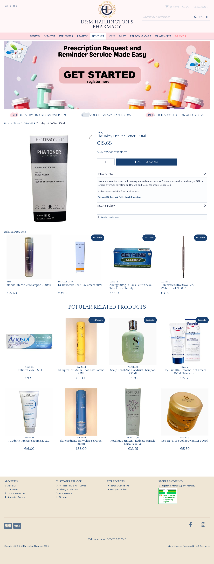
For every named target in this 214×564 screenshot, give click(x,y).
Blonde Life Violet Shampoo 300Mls (28, 285)
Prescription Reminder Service (71, 486)
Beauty (82, 36)
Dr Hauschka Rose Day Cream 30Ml (80, 285)
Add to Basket (146, 161)
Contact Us (11, 490)
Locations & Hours (15, 493)
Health (49, 36)
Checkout (201, 6)
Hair (112, 36)
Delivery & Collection (67, 490)
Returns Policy (64, 493)
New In (35, 36)
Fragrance (163, 36)
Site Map (61, 497)
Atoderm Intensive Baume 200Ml (29, 440)
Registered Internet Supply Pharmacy (177, 486)
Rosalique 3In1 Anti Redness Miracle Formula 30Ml (133, 442)
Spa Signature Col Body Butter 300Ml (184, 440)
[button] (90, 137)
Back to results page (110, 217)
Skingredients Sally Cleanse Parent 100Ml (81, 442)
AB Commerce (203, 546)
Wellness (66, 36)
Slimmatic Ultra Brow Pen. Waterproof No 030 (177, 286)
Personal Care (140, 36)
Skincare (98, 36)
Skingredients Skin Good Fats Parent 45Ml (81, 372)
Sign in (8, 6)
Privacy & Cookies (117, 490)
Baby (122, 36)
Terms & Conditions (118, 486)
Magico (178, 546)
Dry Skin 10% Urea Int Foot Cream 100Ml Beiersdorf (185, 372)
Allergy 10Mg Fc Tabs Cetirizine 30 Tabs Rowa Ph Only (131, 286)
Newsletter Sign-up (15, 497)
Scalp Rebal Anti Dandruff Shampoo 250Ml (133, 372)
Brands (180, 36)
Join (15, 6)
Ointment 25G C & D (29, 370)
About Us (10, 486)
